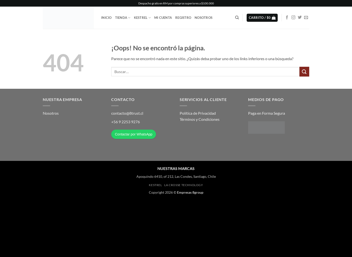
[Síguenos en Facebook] (287, 17)
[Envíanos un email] (306, 17)
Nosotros (203, 18)
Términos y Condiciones (200, 119)
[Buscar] (237, 17)
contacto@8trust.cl (127, 113)
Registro (183, 18)
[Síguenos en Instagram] (293, 17)
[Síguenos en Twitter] (300, 17)
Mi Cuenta (163, 18)
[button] (262, 18)
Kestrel (142, 17)
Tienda (123, 17)
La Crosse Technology (183, 185)
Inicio (106, 18)
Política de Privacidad (198, 113)
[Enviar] (304, 71)
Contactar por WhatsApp (133, 134)
